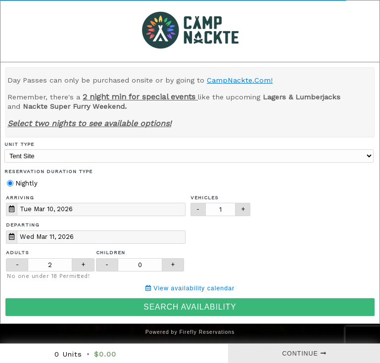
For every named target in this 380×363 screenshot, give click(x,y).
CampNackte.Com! (240, 80)
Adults (17, 252)
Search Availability (189, 307)
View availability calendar (190, 288)
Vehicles (204, 197)
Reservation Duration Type (48, 171)
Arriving (20, 197)
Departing (23, 224)
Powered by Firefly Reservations (190, 332)
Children (110, 252)
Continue (304, 353)
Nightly (22, 183)
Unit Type (19, 144)
